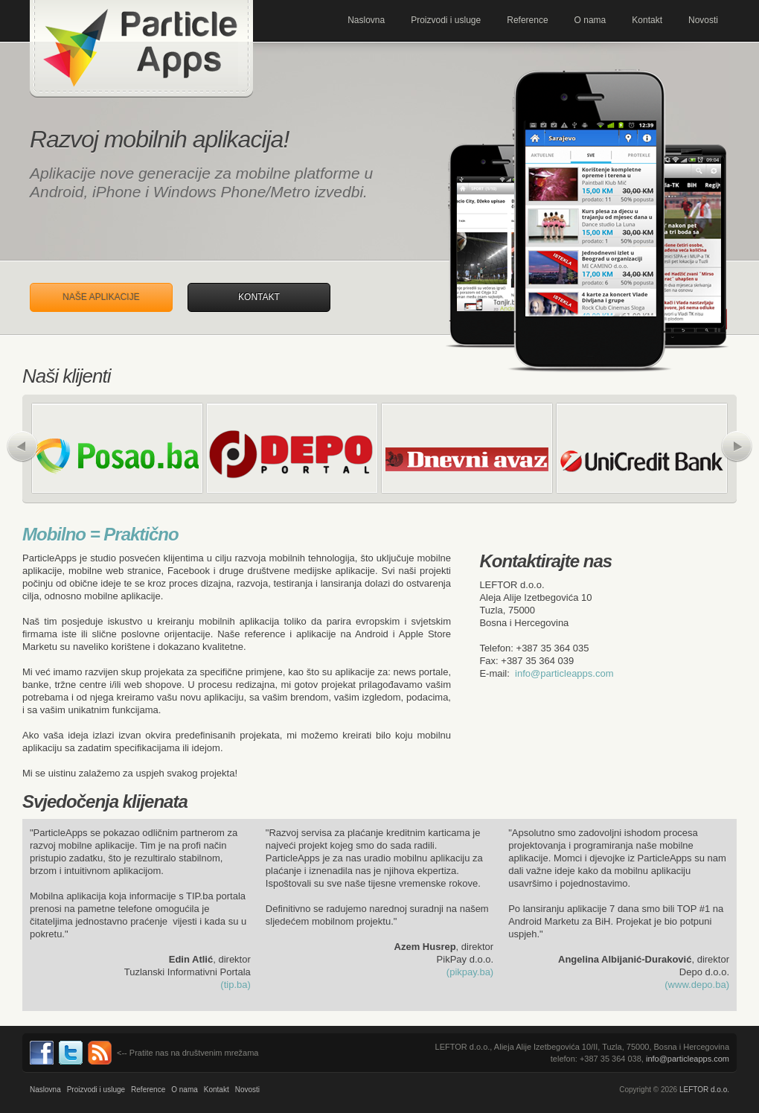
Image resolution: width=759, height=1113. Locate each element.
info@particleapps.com (564, 673)
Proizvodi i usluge (446, 20)
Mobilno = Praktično (100, 534)
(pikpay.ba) (469, 972)
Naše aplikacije (101, 297)
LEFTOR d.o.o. (704, 1089)
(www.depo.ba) (696, 984)
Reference (527, 20)
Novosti (703, 20)
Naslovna (366, 20)
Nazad (22, 446)
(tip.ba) (235, 984)
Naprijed (736, 446)
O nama (590, 20)
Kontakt (647, 20)
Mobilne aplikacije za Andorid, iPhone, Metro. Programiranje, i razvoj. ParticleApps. (141, 49)
